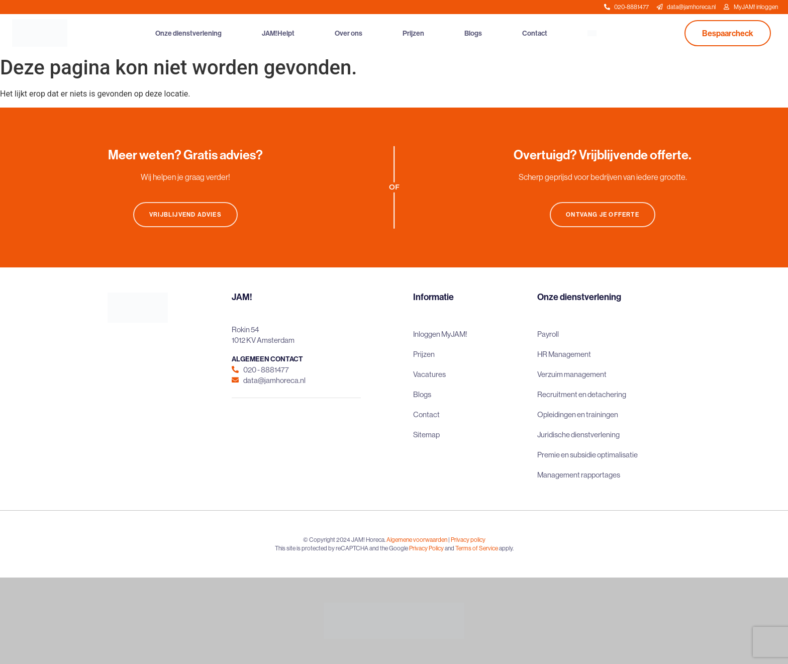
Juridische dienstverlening (578, 434)
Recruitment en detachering (581, 394)
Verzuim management (572, 374)
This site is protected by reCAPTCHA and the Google (342, 548)
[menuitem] (592, 33)
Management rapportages (578, 475)
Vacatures (429, 374)
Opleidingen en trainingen (577, 414)
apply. (506, 548)
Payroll (548, 334)
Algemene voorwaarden (416, 539)
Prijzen (413, 33)
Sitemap (426, 434)
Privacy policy (468, 539)
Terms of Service (476, 548)
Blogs (473, 33)
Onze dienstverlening (188, 33)
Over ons (348, 33)
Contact (534, 33)
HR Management (564, 354)
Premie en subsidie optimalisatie (587, 454)
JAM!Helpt (278, 33)
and (449, 548)
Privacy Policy (426, 548)
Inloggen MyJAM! (440, 334)
